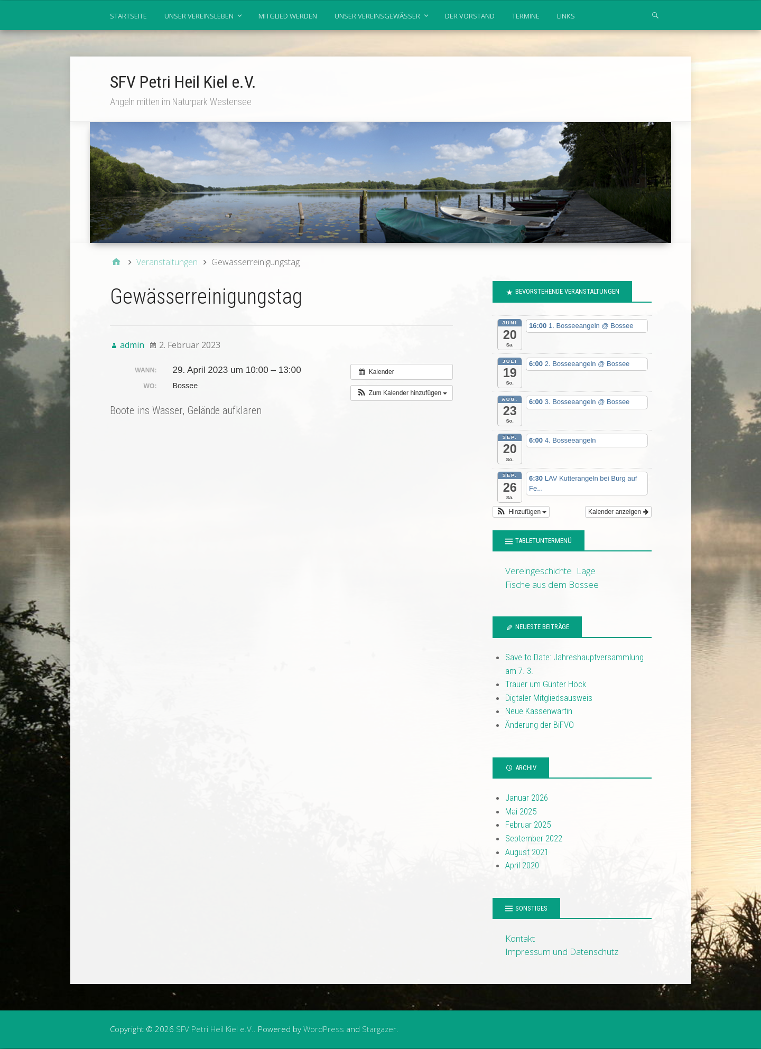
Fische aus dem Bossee (552, 584)
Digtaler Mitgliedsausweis (548, 697)
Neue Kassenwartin (538, 711)
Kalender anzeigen (618, 512)
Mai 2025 (520, 811)
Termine (526, 16)
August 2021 (527, 852)
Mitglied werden (287, 16)
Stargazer (379, 1029)
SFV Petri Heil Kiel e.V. (183, 82)
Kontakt (520, 938)
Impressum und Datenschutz (561, 951)
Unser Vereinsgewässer (377, 16)
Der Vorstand (470, 16)
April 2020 (522, 865)
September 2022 (533, 838)
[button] (401, 393)
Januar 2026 (526, 797)
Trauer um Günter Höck (545, 684)
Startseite (128, 16)
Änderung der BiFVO (539, 724)
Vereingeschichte (538, 571)
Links (566, 16)
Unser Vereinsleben (199, 16)
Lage (586, 571)
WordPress (323, 1029)
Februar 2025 (528, 824)
